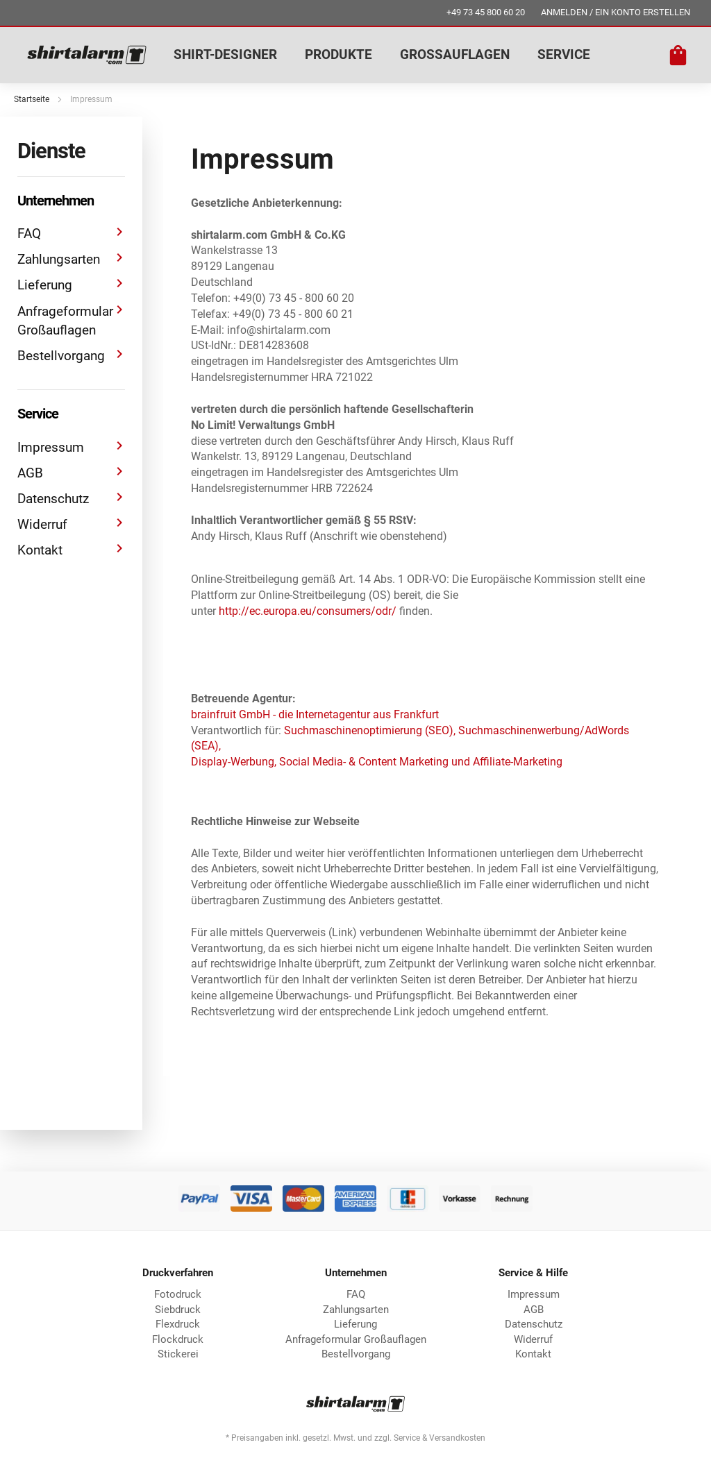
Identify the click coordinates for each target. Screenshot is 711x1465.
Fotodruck (177, 1294)
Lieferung (71, 284)
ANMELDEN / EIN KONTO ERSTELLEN (615, 12)
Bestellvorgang (71, 355)
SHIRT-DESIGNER (225, 54)
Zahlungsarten (71, 258)
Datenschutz (71, 498)
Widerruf (71, 523)
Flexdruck (178, 1324)
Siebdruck (178, 1309)
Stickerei (178, 1354)
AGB (71, 472)
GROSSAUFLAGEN (455, 54)
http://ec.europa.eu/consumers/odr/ (307, 611)
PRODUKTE (338, 54)
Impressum (71, 446)
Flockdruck (177, 1339)
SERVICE (563, 54)
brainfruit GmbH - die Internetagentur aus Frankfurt (315, 714)
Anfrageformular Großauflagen (71, 320)
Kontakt (71, 549)
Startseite (31, 99)
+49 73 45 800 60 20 (485, 12)
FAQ (71, 233)
